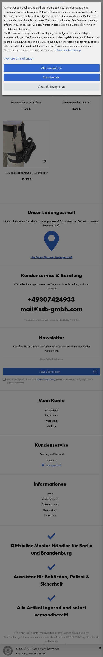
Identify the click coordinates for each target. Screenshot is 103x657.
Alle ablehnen (51, 77)
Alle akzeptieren (51, 68)
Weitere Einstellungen (19, 58)
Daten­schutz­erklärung (68, 50)
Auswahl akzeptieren (51, 86)
